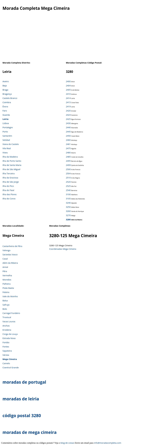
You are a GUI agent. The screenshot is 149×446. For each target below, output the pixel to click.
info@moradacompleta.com (107, 442)
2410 (68, 93)
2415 (68, 102)
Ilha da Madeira (10, 156)
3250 (68, 206)
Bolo (5, 308)
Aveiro (6, 81)
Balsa (5, 300)
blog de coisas (67, 442)
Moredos (7, 279)
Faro (5, 110)
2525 (68, 186)
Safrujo (6, 304)
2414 (68, 98)
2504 (68, 173)
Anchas (6, 325)
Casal (5, 258)
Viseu (5, 152)
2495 (68, 160)
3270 (68, 215)
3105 (68, 198)
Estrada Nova (9, 338)
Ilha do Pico (8, 186)
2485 (68, 156)
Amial (5, 267)
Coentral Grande (11, 367)
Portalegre (8, 127)
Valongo (6, 250)
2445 (68, 131)
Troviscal (7, 317)
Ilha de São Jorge (11, 181)
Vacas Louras (9, 321)
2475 (68, 148)
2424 (68, 114)
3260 (68, 211)
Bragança (7, 93)
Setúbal (6, 140)
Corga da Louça (10, 334)
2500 (68, 169)
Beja (5, 85)
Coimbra (7, 102)
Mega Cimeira (10, 359)
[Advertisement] (74, 38)
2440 (68, 127)
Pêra (5, 271)
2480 (68, 152)
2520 (68, 181)
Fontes (6, 346)
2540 (68, 190)
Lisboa (6, 123)
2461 (68, 144)
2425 (68, 119)
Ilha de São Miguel (11, 169)
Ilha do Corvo (9, 198)
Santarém (7, 135)
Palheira (6, 283)
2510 (68, 177)
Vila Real (7, 148)
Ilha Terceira (9, 173)
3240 (68, 202)
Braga (5, 89)
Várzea (6, 355)
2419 (68, 106)
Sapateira (7, 350)
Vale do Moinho (10, 296)
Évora (5, 106)
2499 (68, 165)
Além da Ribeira (10, 262)
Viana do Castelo (11, 144)
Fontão (6, 342)
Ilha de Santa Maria (12, 165)
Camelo (6, 363)
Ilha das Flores (9, 194)
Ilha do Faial (8, 190)
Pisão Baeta (8, 288)
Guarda (6, 114)
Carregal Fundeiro (11, 313)
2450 (68, 135)
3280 (68, 219)
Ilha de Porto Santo (12, 160)
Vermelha (7, 275)
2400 (68, 81)
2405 (68, 89)
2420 (68, 110)
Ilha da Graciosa (10, 177)
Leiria (5, 119)
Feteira (6, 292)
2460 (68, 140)
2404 (68, 85)
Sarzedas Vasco (10, 254)
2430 (68, 123)
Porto (5, 131)
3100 (68, 194)
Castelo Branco (10, 98)
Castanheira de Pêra (12, 246)
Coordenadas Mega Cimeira (62, 248)
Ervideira (7, 329)
